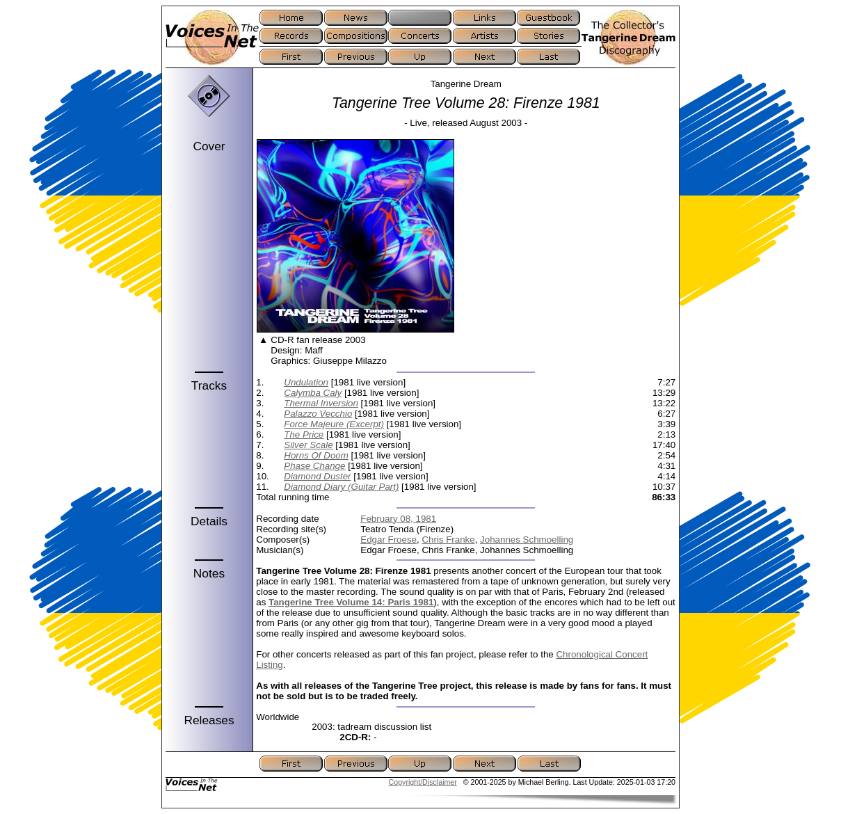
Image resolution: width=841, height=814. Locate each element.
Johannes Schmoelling (526, 539)
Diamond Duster (317, 476)
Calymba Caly (313, 393)
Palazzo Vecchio (318, 413)
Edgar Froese (388, 539)
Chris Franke (448, 539)
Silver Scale (308, 445)
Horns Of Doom (316, 455)
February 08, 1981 (398, 518)
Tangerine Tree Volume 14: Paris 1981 (351, 602)
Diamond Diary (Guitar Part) (341, 486)
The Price (303, 434)
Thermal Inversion (321, 403)
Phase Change (314, 466)
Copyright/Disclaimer (423, 782)
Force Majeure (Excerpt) (334, 424)
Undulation (306, 382)
